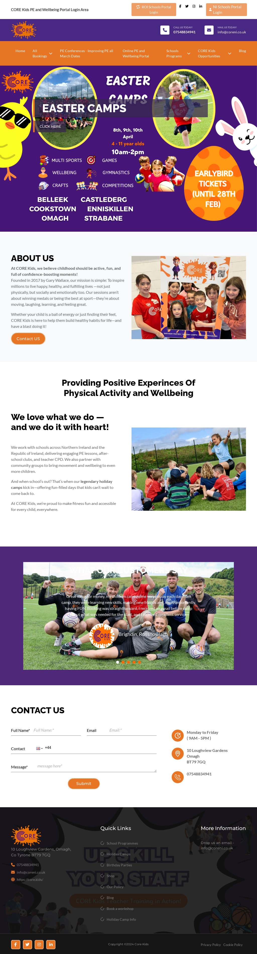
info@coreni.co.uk (232, 32)
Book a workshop (120, 908)
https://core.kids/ (30, 879)
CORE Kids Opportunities (214, 53)
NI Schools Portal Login (225, 10)
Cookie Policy (233, 945)
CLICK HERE (50, 126)
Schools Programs (178, 53)
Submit (83, 783)
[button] (39, 748)
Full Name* (20, 730)
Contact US (28, 338)
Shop (110, 876)
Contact (18, 748)
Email (91, 730)
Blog (242, 51)
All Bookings (42, 53)
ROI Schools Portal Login (153, 9)
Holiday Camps (119, 854)
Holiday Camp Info (121, 919)
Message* (19, 766)
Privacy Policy (211, 945)
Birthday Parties (119, 865)
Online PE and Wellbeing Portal (136, 53)
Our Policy (115, 887)
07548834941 (28, 865)
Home (20, 51)
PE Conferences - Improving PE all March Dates (86, 53)
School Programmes (122, 843)
